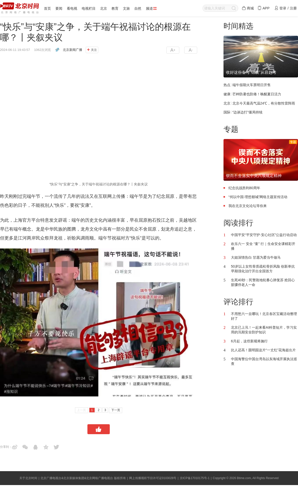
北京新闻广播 (72, 50)
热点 (227, 85)
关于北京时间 (28, 478)
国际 (227, 112)
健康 (227, 94)
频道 (151, 8)
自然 (137, 8)
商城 (248, 8)
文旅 (126, 8)
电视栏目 (89, 8)
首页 (47, 8)
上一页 (81, 410)
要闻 (58, 8)
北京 (103, 8)
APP (263, 8)
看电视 (72, 8)
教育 (115, 8)
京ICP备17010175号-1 (195, 478)
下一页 (115, 410)
